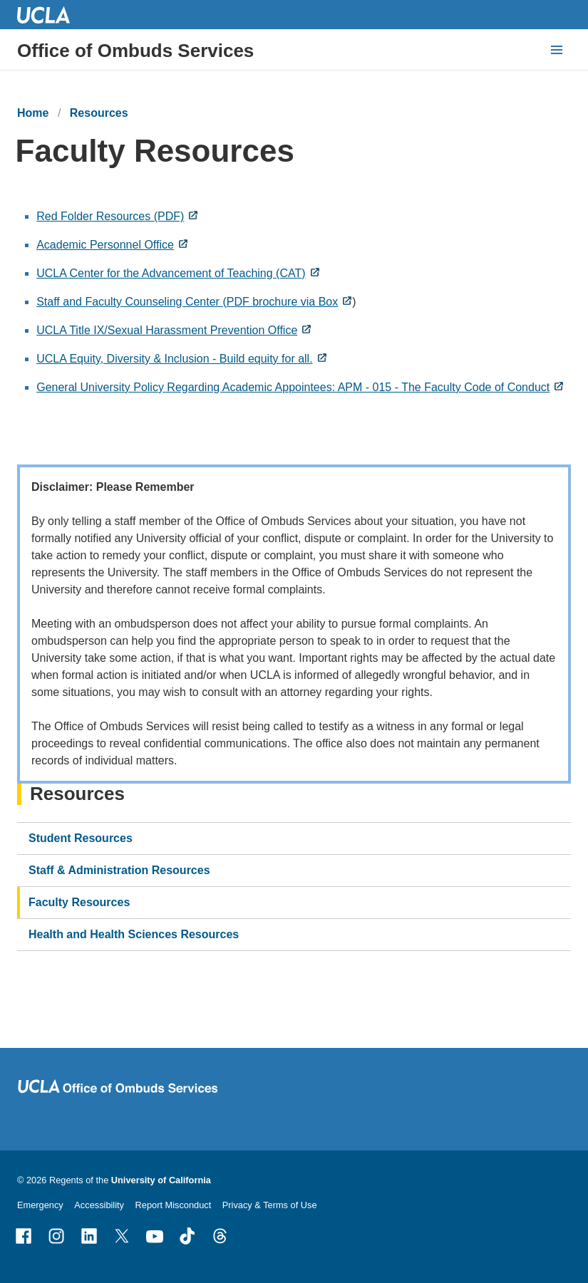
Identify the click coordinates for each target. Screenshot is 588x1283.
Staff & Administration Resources (119, 870)
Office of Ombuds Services (135, 50)
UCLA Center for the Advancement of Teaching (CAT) (170, 273)
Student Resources (81, 838)
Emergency (40, 1205)
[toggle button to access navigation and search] (556, 50)
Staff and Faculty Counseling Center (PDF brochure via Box (187, 302)
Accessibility (99, 1205)
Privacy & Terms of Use (269, 1205)
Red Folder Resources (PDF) (110, 216)
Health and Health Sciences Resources (134, 934)
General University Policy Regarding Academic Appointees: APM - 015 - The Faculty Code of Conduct (293, 387)
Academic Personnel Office (105, 245)
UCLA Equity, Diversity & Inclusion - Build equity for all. (174, 359)
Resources (99, 113)
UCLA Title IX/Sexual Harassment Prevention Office (166, 330)
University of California (161, 1180)
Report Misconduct (173, 1205)
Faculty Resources (79, 902)
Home (32, 113)
